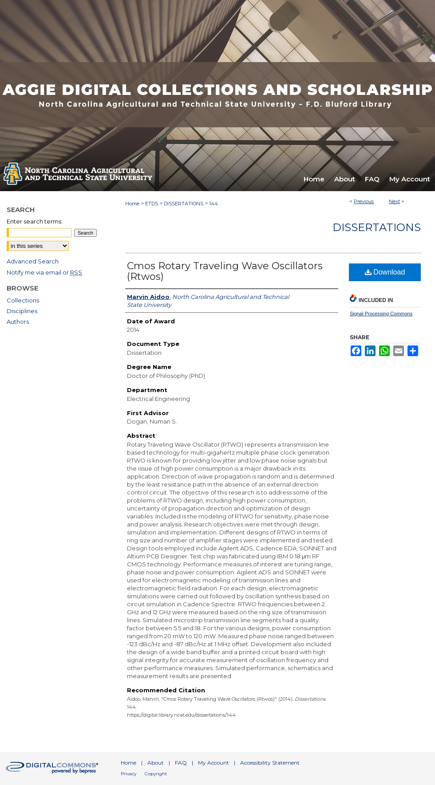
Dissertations (376, 227)
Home (132, 203)
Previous (364, 201)
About (155, 762)
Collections (23, 300)
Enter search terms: (35, 221)
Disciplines (22, 310)
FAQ (181, 762)
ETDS (151, 203)
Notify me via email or (44, 272)
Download (385, 272)
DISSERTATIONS (183, 203)
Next (394, 201)
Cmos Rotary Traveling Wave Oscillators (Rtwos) (225, 271)
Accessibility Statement (270, 762)
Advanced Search (33, 261)
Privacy (128, 774)
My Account (213, 762)
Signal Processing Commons (381, 313)
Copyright (156, 774)
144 (213, 203)
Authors (18, 321)
